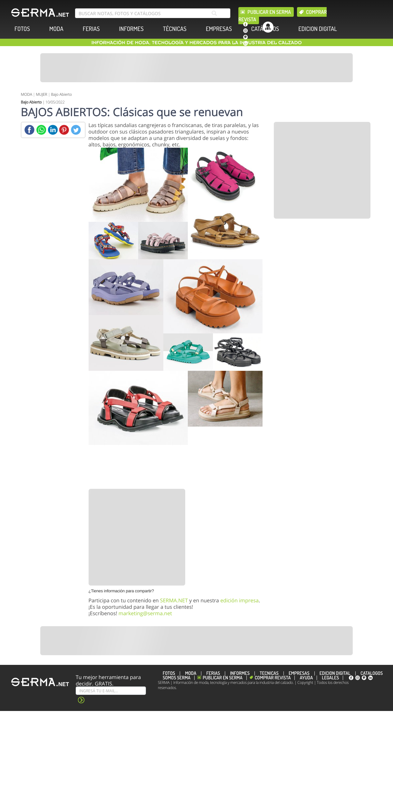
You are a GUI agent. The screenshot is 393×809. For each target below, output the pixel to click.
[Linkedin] (53, 130)
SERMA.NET (174, 600)
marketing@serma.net (145, 613)
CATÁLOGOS (265, 29)
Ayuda (306, 678)
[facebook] (245, 24)
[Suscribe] (111, 690)
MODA (56, 29)
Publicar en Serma (269, 12)
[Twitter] (76, 130)
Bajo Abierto (61, 94)
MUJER (41, 94)
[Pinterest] (64, 130)
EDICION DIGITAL (317, 29)
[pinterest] (245, 37)
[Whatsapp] (41, 130)
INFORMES (131, 29)
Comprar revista (273, 678)
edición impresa (239, 600)
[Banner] (196, 67)
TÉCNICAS (175, 29)
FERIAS (91, 29)
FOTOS (22, 29)
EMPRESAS (219, 29)
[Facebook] (29, 130)
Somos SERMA (176, 678)
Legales (330, 678)
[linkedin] (245, 43)
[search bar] (152, 13)
